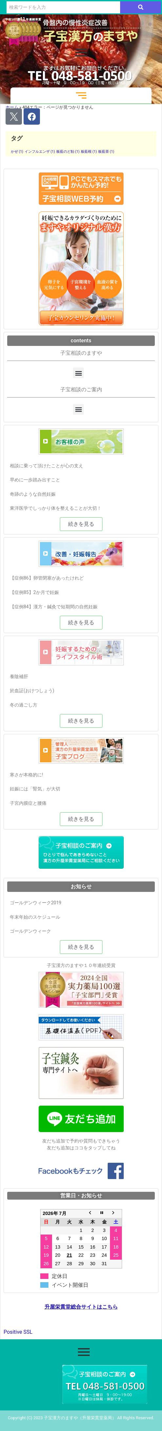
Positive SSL (18, 1332)
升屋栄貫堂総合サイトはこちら (81, 1307)
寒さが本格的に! (26, 774)
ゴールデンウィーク (30, 931)
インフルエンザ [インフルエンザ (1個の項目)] (40, 151)
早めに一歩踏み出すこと (35, 479)
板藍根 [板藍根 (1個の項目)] (89, 151)
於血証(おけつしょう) (32, 690)
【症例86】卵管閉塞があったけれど (47, 578)
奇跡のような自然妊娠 (33, 494)
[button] (78, 372)
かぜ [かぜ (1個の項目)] (17, 151)
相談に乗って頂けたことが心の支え (46, 465)
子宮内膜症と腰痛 (28, 803)
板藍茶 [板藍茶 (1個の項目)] (106, 151)
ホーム (12, 107)
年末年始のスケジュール (35, 917)
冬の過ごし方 (23, 705)
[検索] (63, 7)
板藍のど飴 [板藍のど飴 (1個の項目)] (68, 151)
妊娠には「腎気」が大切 (35, 788)
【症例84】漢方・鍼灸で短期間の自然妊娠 (54, 606)
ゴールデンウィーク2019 (35, 902)
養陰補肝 (19, 676)
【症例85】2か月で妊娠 (34, 592)
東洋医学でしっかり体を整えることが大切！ (55, 508)
